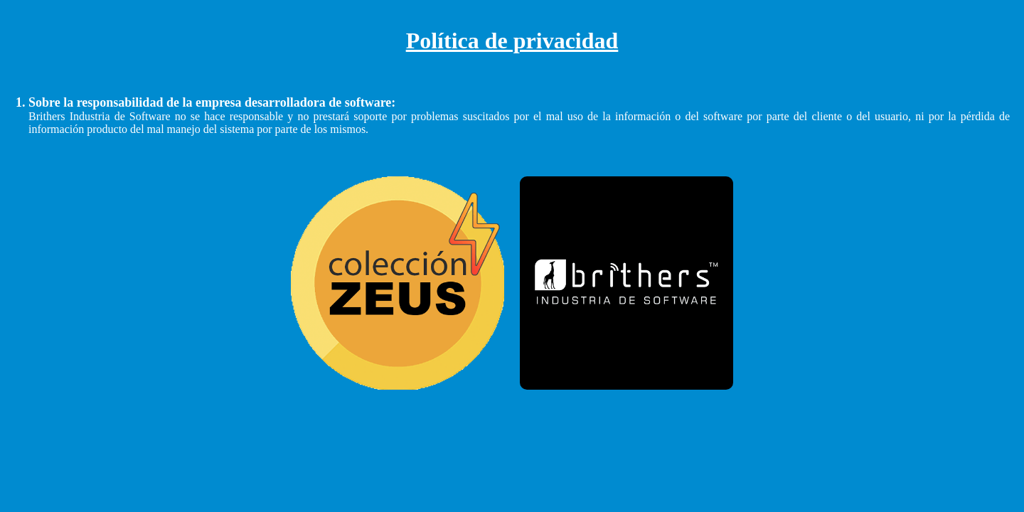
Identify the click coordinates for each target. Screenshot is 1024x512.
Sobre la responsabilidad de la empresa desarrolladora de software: (211, 102)
